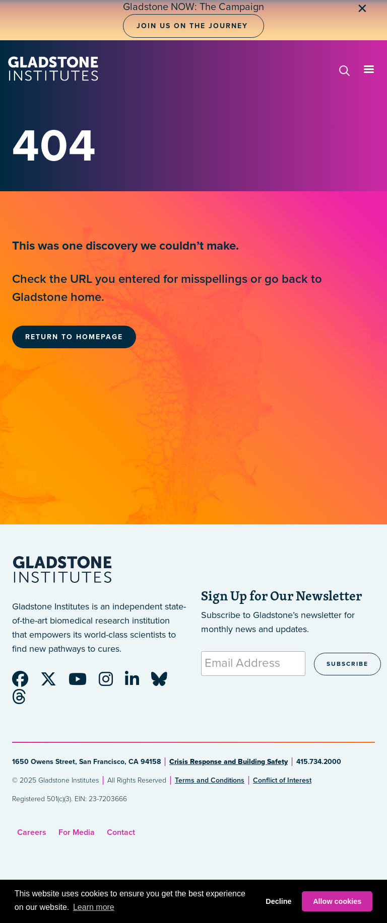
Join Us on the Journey (192, 26)
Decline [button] (278, 901)
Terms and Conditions (209, 780)
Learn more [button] (93, 907)
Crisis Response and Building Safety (228, 761)
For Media (76, 832)
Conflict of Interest (282, 780)
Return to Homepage (74, 337)
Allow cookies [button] (337, 901)
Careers (31, 832)
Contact (121, 832)
